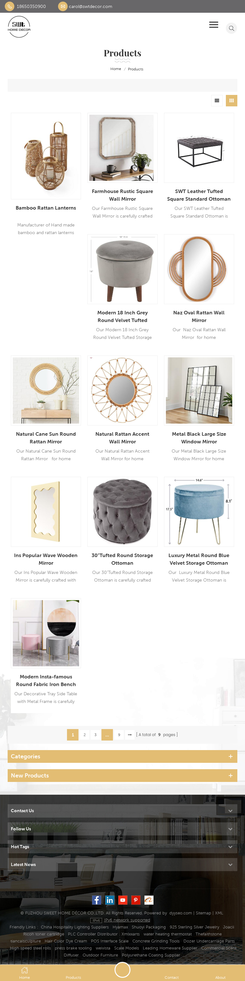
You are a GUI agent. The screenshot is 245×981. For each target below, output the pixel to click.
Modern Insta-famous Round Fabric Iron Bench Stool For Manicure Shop (46, 681)
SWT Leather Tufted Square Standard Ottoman (199, 195)
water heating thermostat (168, 934)
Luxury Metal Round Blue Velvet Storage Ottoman (198, 559)
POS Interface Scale (110, 941)
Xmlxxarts (131, 934)
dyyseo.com (180, 913)
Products (135, 69)
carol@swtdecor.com (90, 6)
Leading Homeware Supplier (170, 948)
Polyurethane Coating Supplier (151, 955)
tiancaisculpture (26, 941)
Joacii (228, 927)
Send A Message (122, 970)
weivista (103, 948)
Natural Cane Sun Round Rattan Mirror (46, 438)
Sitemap (203, 913)
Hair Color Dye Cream (66, 941)
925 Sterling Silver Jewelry (194, 927)
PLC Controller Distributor (93, 934)
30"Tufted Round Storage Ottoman (122, 559)
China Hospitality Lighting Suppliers (75, 927)
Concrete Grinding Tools (156, 941)
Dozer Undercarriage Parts (209, 941)
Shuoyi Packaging (149, 927)
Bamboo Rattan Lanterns (46, 208)
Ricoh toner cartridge (43, 934)
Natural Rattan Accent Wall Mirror (122, 438)
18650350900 (31, 6)
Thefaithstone (209, 934)
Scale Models (126, 948)
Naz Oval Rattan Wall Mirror (199, 316)
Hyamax (120, 927)
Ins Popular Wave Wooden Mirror (46, 559)
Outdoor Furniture (100, 955)
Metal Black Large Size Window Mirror (199, 438)
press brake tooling (73, 948)
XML (219, 913)
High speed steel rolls (30, 948)
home (111, 69)
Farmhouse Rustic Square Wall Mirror (122, 195)
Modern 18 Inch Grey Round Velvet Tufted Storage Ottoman (122, 317)
